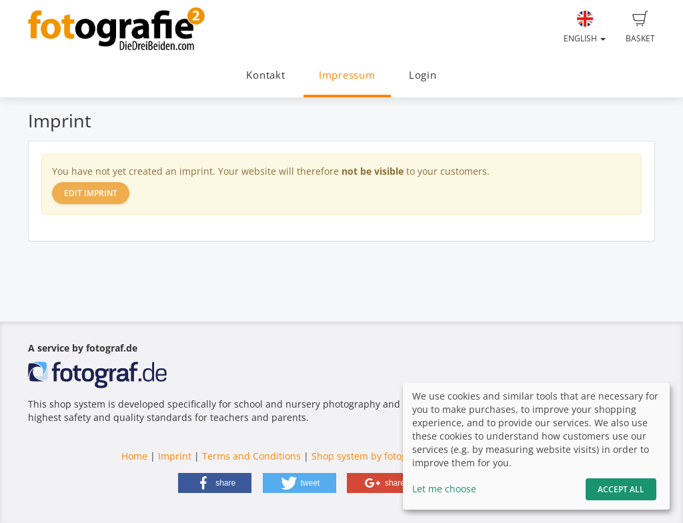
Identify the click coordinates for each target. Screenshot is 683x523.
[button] (214, 483)
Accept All (621, 489)
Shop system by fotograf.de (372, 456)
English (585, 27)
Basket (640, 27)
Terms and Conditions (251, 456)
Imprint (174, 456)
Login (423, 75)
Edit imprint (90, 193)
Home (134, 456)
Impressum (347, 75)
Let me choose (444, 488)
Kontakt (265, 75)
